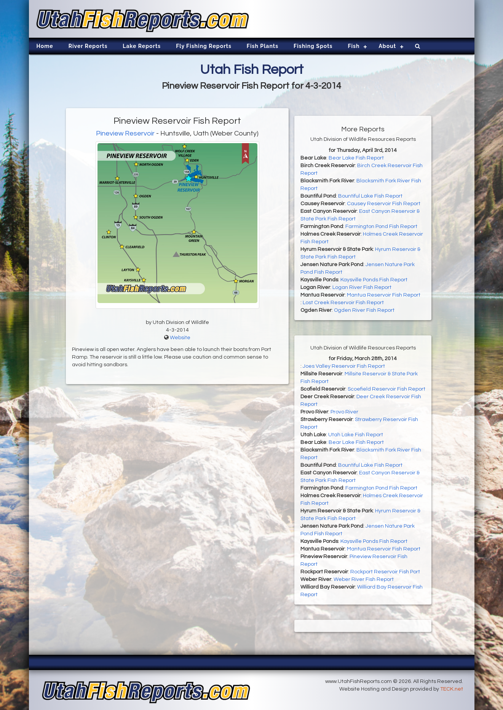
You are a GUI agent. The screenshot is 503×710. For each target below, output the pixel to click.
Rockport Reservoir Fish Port (385, 571)
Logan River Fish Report (361, 287)
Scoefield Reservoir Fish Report (386, 389)
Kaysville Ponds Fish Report (373, 279)
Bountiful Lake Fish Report (370, 196)
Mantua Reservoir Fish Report (383, 295)
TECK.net (451, 689)
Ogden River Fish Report (364, 310)
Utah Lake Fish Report (355, 434)
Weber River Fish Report (364, 579)
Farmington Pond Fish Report (381, 226)
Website (180, 337)
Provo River (344, 412)
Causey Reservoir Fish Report (383, 203)
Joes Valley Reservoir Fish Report (344, 366)
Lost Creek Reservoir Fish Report (343, 302)
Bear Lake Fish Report (356, 158)
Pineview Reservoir (125, 133)
